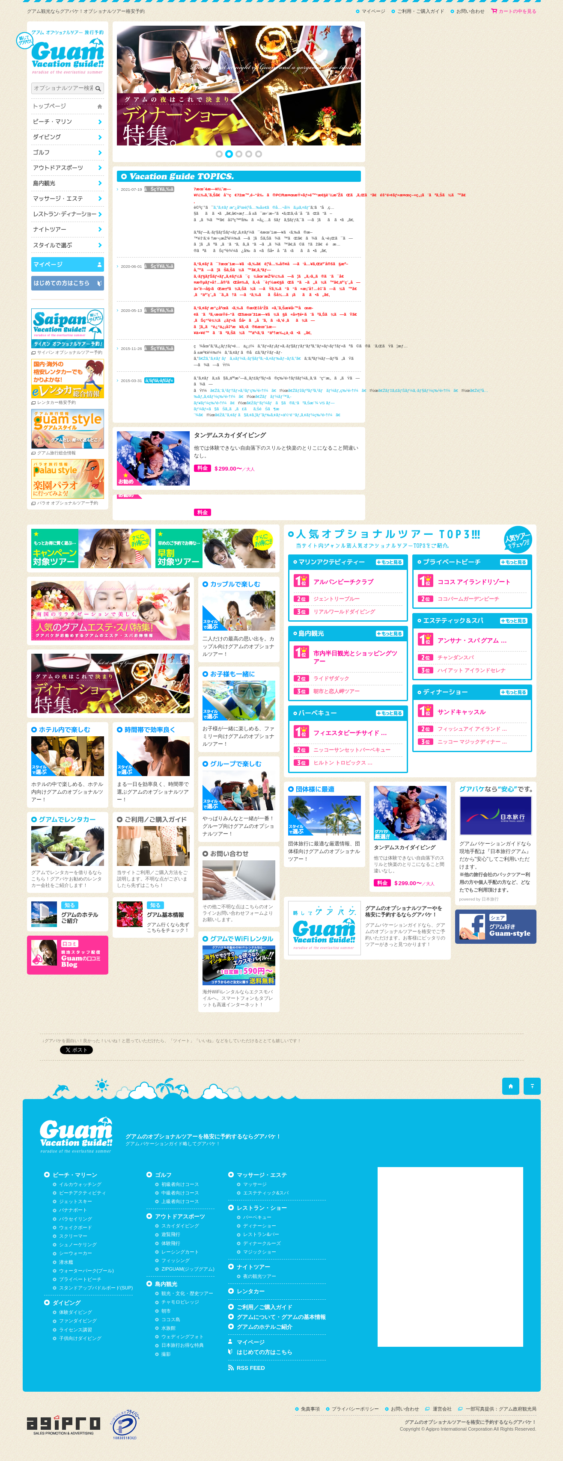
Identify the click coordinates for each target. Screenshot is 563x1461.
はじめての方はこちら (264, 1352)
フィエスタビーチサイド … (350, 732)
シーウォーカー (75, 1253)
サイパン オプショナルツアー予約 (70, 352)
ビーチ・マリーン (67, 122)
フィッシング (175, 1260)
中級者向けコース (180, 1192)
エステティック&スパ (266, 1192)
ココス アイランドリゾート (474, 581)
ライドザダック (331, 679)
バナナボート (73, 1209)
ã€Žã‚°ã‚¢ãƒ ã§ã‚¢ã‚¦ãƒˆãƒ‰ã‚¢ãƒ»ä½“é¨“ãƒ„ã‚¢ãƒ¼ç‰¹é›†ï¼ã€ (279, 414)
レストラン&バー (261, 1234)
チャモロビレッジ (180, 1301)
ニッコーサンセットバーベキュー (351, 750)
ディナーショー (259, 1225)
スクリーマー (73, 1236)
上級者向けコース (180, 1201)
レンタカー (251, 1291)
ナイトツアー (67, 229)
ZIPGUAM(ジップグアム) (187, 1268)
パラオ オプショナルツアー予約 (67, 503)
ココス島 (170, 1319)
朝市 (166, 1310)
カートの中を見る (517, 11)
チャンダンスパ (456, 658)
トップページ (67, 106)
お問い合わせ (470, 11)
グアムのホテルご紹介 (264, 1327)
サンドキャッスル (462, 711)
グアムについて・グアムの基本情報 (281, 1317)
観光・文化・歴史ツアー (187, 1293)
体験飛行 (170, 1243)
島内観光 (67, 183)
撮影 (166, 1354)
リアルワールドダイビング (344, 612)
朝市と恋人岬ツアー (336, 691)
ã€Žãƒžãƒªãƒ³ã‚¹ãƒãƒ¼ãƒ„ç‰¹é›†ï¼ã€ (329, 390)
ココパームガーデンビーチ (468, 599)
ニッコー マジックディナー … (472, 742)
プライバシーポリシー (355, 1408)
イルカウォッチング (80, 1184)
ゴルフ (67, 152)
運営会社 (442, 1408)
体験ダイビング (75, 1312)
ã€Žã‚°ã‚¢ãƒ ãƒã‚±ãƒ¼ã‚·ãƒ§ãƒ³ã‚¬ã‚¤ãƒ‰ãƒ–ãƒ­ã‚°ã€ (251, 358)
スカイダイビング (180, 1225)
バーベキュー (257, 1217)
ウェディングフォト (182, 1336)
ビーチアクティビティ (82, 1192)
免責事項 (310, 1408)
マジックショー (259, 1251)
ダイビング (67, 137)
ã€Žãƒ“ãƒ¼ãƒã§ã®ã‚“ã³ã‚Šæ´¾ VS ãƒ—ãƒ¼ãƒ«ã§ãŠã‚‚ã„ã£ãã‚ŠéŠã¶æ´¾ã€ (264, 409)
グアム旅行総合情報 (56, 452)
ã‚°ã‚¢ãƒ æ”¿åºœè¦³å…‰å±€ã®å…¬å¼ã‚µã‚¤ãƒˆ (262, 207)
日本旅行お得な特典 (182, 1345)
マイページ (373, 11)
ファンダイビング (78, 1320)
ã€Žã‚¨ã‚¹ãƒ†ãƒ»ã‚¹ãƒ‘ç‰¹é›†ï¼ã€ (245, 390)
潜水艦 (66, 1262)
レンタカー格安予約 (56, 402)
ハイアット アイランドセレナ (472, 670)
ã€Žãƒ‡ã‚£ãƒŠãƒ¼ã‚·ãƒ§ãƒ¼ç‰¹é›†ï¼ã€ (420, 390)
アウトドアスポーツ (67, 168)
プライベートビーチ (80, 1279)
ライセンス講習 (75, 1329)
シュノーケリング (78, 1244)
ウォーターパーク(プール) (86, 1270)
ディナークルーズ (262, 1243)
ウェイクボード (75, 1227)
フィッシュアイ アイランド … (472, 729)
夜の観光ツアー (259, 1276)
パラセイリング (75, 1218)
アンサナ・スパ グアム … (472, 640)
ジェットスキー (75, 1201)
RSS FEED (251, 1368)
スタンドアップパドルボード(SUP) (96, 1287)
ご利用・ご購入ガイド (420, 11)
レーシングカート (180, 1251)
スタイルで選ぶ (67, 245)
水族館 (168, 1328)
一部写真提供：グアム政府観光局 (501, 1408)
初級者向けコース (180, 1184)
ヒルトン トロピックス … (343, 763)
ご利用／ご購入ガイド (264, 1307)
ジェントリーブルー (336, 599)
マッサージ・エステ (67, 199)
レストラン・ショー (67, 214)
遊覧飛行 (170, 1234)
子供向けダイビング (80, 1338)
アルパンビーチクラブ (343, 581)
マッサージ (255, 1184)
